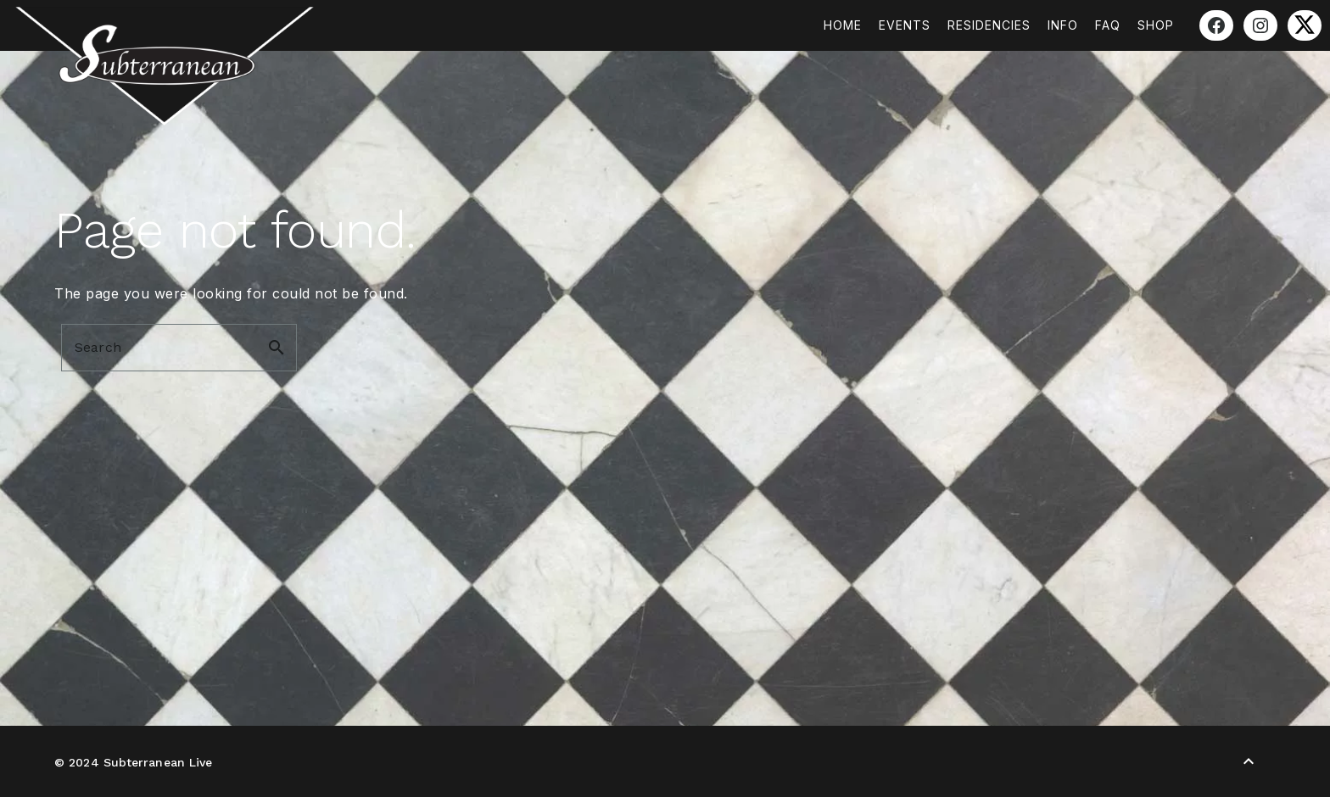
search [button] (276, 347)
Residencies (989, 25)
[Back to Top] (1248, 761)
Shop (1155, 25)
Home (843, 25)
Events (904, 25)
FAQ (1107, 25)
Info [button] (1063, 25)
